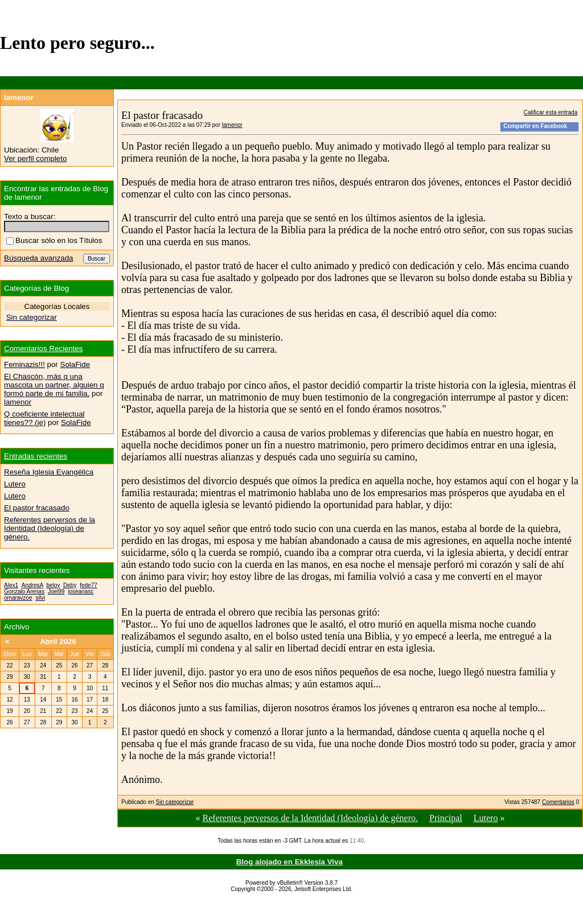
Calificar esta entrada (551, 112)
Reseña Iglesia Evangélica (48, 472)
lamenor (232, 125)
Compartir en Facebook (535, 126)
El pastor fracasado (36, 508)
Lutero (486, 818)
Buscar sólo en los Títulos (54, 240)
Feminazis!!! (24, 364)
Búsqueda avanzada (38, 258)
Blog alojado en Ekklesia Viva (289, 861)
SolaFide (75, 364)
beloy (53, 585)
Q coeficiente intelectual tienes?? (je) (44, 418)
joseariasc (80, 591)
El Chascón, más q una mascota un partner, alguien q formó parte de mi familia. (54, 385)
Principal (445, 818)
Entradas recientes (35, 456)
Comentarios (558, 802)
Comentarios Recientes (43, 348)
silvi (40, 598)
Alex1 (11, 585)
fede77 (88, 585)
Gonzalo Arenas (24, 591)
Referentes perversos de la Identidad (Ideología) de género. (310, 818)
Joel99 (56, 591)
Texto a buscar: (29, 216)
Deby (69, 585)
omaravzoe (18, 598)
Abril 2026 (58, 641)
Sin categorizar (175, 802)
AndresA (32, 585)
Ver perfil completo (35, 158)
